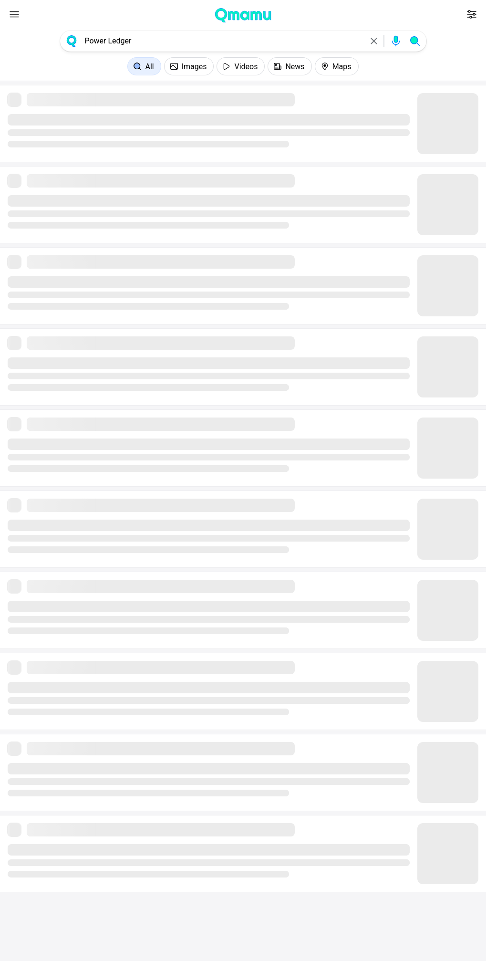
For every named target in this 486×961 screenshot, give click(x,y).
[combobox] (222, 41)
